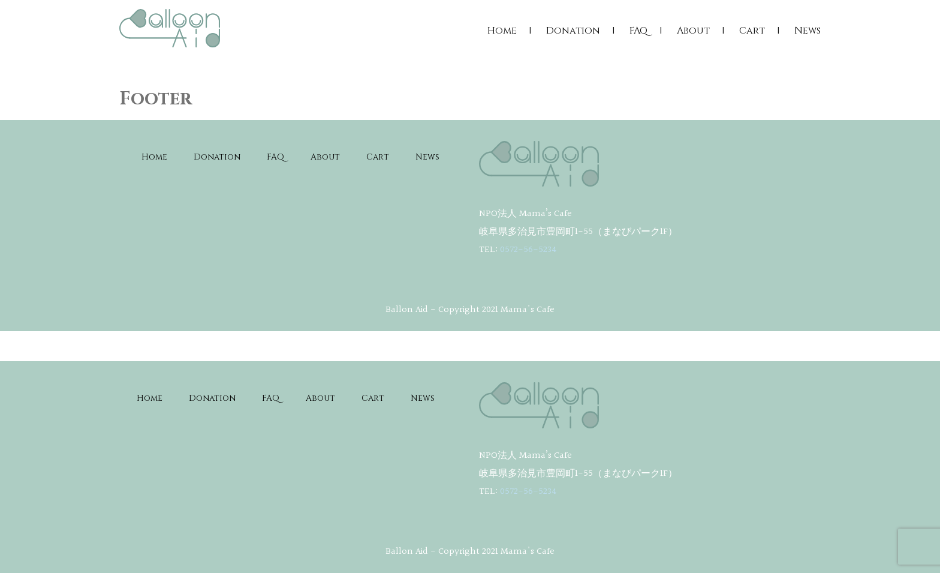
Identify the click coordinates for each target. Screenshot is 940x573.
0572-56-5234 (528, 249)
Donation (573, 30)
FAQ (638, 30)
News (807, 30)
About (693, 30)
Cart (752, 30)
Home (502, 30)
